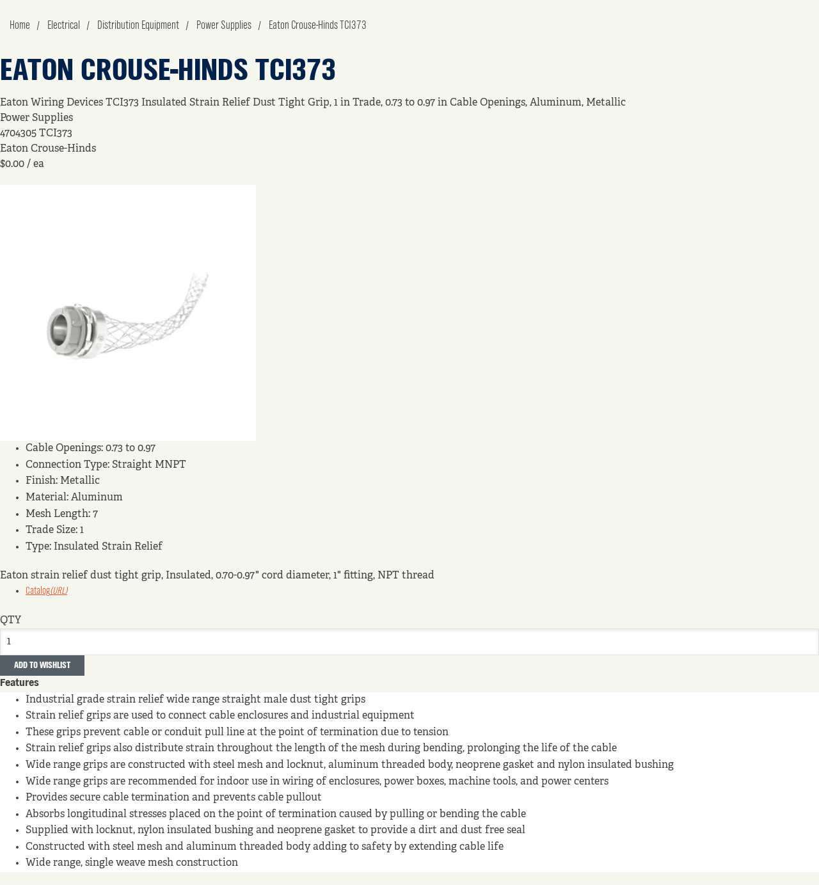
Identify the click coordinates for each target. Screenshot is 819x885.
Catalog (46, 591)
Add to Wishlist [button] (42, 665)
